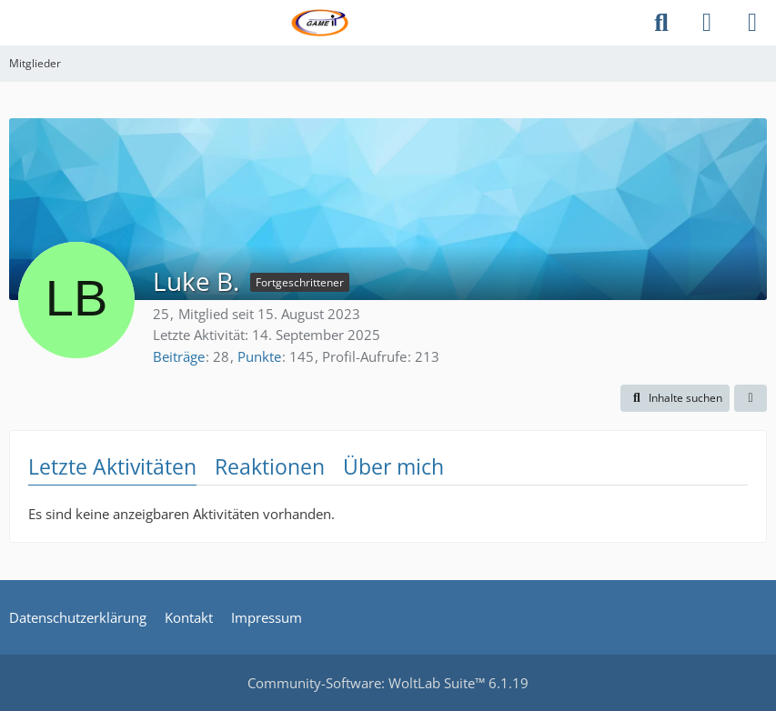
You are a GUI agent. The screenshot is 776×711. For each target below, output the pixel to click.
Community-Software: (388, 683)
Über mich (393, 466)
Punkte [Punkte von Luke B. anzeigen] (259, 356)
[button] (675, 398)
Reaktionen (270, 466)
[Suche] (661, 23)
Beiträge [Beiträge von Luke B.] (179, 356)
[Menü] (752, 23)
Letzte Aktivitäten (112, 466)
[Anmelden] (707, 22)
